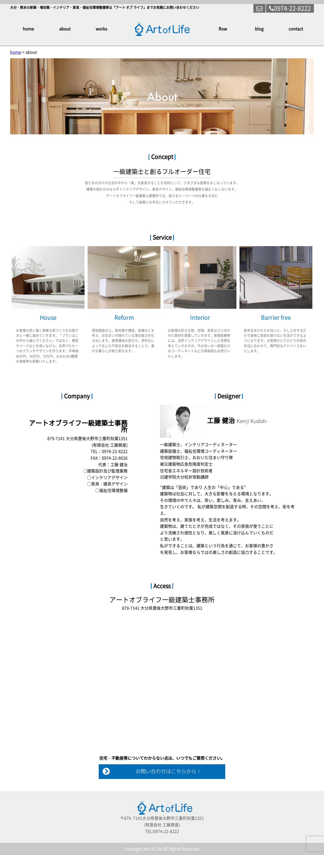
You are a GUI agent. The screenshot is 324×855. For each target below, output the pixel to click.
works (101, 29)
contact (296, 29)
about (65, 29)
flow (223, 29)
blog (259, 29)
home (28, 29)
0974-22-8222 (290, 8)
